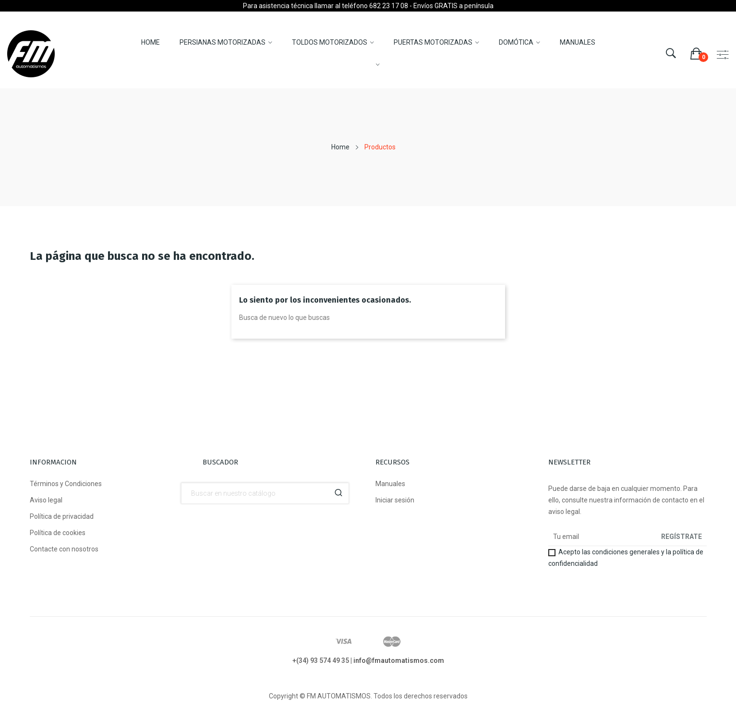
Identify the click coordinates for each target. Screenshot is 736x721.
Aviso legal (46, 500)
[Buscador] (265, 493)
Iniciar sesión (394, 500)
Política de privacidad (62, 516)
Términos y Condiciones (66, 484)
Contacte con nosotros (64, 549)
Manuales (390, 484)
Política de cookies (57, 533)
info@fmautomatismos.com (398, 660)
